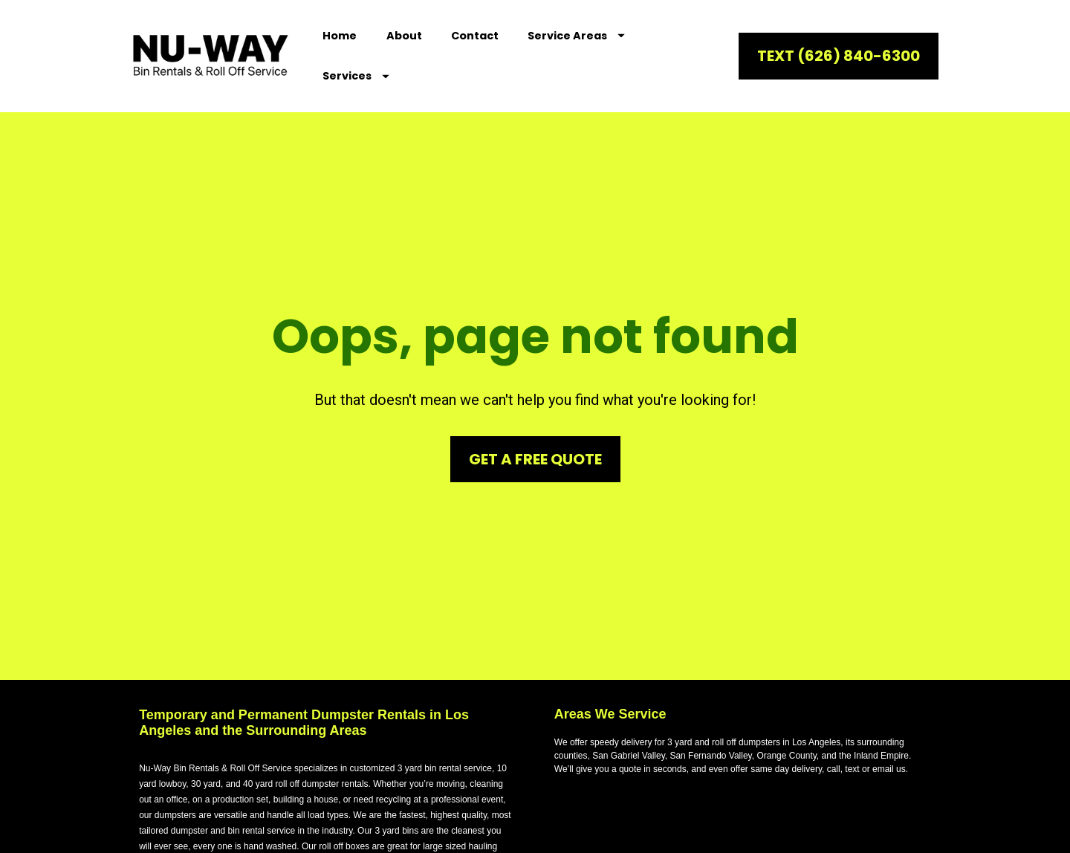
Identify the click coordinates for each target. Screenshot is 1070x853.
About (404, 35)
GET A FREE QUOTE (535, 436)
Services (355, 75)
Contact (475, 35)
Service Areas (576, 35)
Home (339, 35)
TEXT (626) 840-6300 (838, 55)
